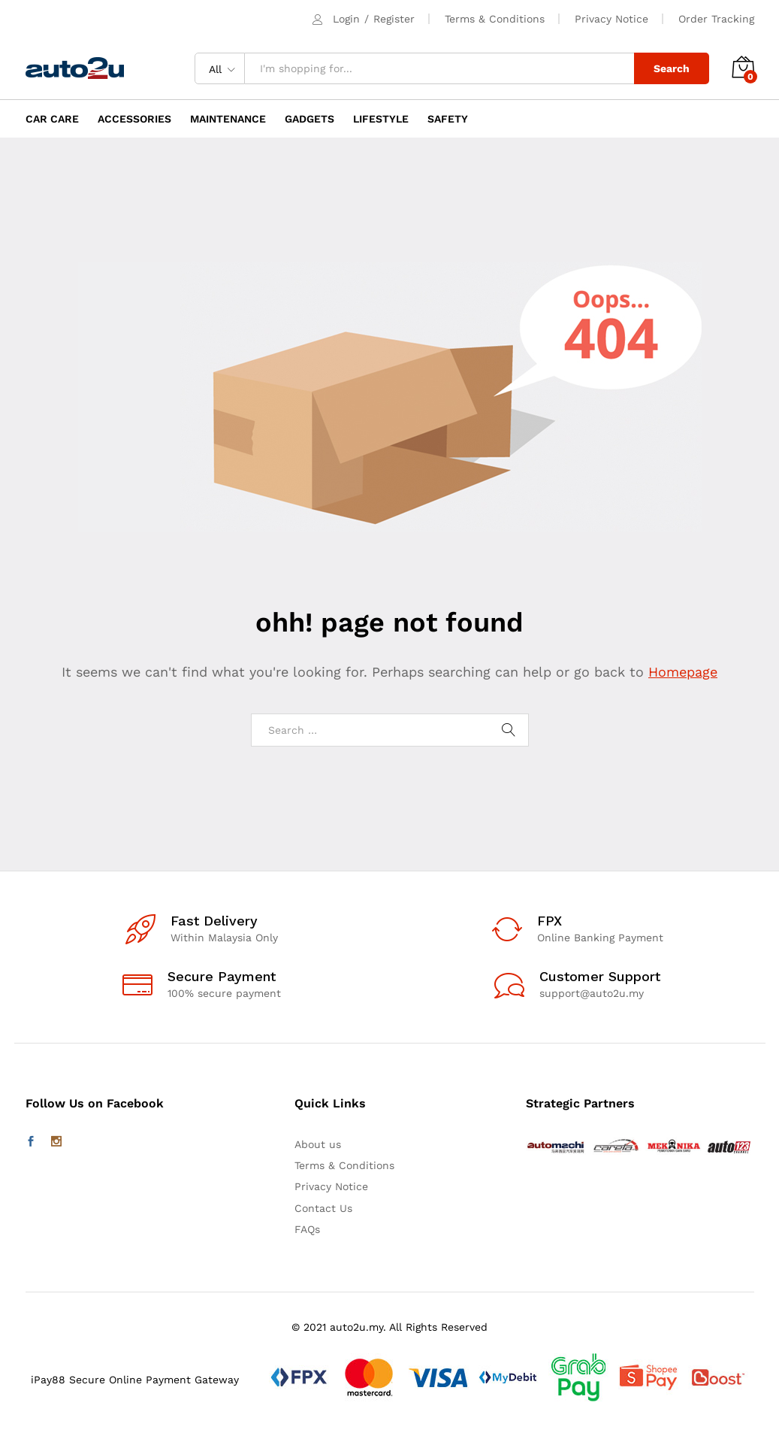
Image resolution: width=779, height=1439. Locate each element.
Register (394, 19)
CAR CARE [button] (52, 119)
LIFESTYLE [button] (381, 119)
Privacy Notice (611, 19)
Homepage (682, 672)
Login (346, 19)
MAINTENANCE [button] (228, 119)
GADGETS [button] (309, 119)
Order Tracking (716, 19)
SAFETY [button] (447, 119)
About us (317, 1144)
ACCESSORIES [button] (134, 119)
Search (672, 68)
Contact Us (323, 1208)
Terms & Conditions (495, 19)
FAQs (307, 1229)
